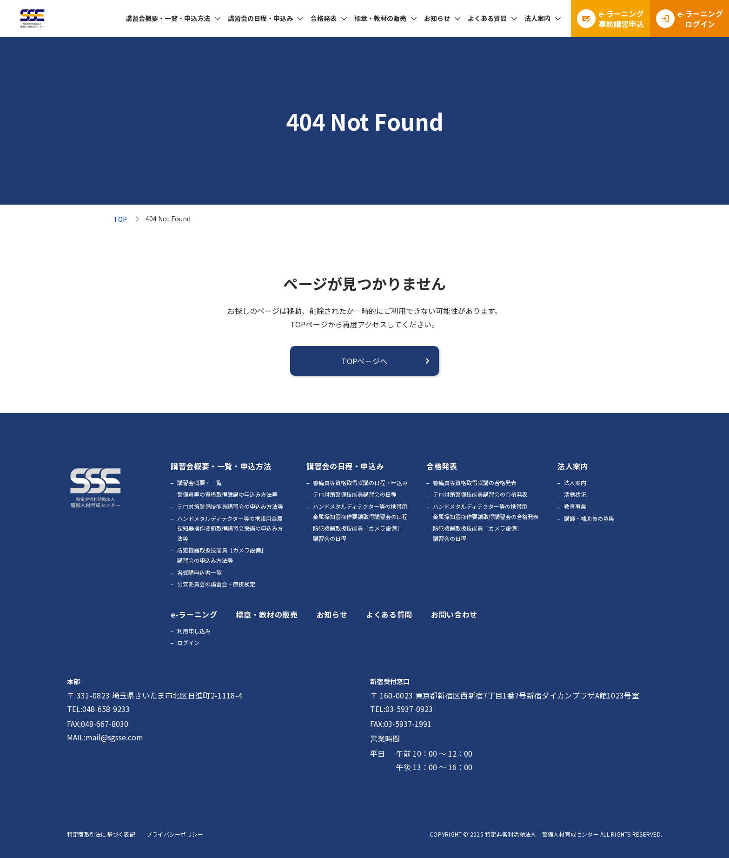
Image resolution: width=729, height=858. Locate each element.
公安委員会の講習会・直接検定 (216, 584)
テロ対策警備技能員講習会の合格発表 (480, 494)
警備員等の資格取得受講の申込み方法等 (227, 494)
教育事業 (575, 506)
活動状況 (575, 494)
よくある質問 (487, 18)
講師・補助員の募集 (589, 518)
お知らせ (437, 18)
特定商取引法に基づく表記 (101, 834)
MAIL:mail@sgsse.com (105, 737)
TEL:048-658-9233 (98, 708)
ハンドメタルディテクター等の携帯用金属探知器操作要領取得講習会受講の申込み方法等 (230, 528)
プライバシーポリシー (174, 834)
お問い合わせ (454, 614)
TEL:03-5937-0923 (401, 708)
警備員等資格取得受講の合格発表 (475, 482)
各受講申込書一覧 (199, 572)
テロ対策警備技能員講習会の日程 (355, 494)
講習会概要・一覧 (199, 482)
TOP (120, 219)
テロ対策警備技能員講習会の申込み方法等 (230, 506)
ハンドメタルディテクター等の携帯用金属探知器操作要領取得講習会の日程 (360, 511)
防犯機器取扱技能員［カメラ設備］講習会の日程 (357, 533)
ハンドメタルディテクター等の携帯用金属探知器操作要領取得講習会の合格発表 (486, 511)
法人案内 (575, 482)
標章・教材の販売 (380, 18)
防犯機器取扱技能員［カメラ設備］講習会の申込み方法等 (221, 555)
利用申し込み (194, 631)
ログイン (188, 642)
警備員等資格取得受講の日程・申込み (360, 482)
